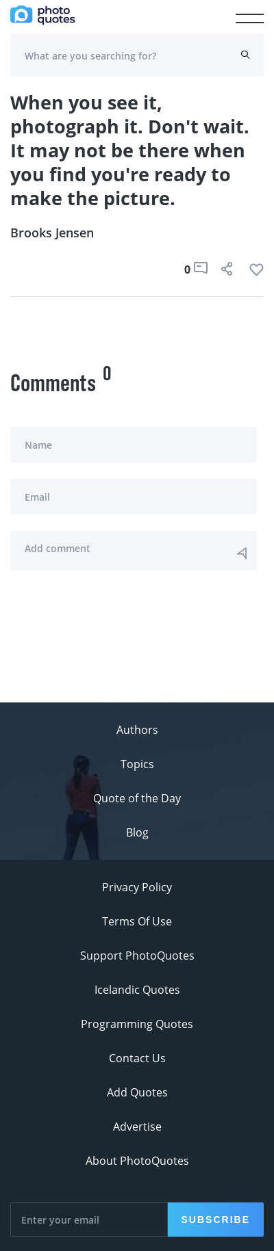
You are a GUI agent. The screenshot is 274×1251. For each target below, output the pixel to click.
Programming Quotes (137, 1023)
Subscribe (216, 1219)
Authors (137, 729)
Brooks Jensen (52, 232)
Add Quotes (137, 1092)
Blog (137, 832)
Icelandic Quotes (137, 989)
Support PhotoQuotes (137, 955)
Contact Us (137, 1058)
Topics (137, 764)
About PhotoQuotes (137, 1160)
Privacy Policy (137, 887)
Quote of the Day (137, 798)
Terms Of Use (137, 921)
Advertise (137, 1126)
